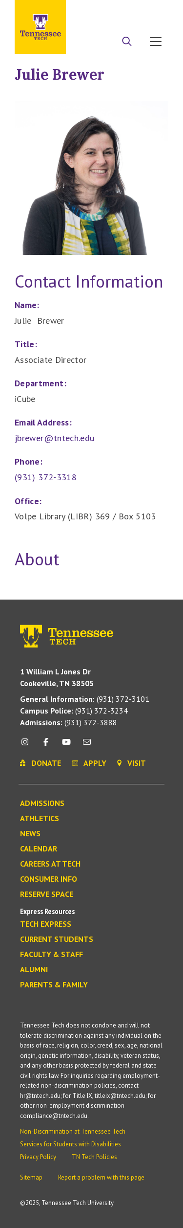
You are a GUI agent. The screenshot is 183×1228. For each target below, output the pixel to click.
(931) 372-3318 (46, 477)
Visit (157, 11)
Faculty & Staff (51, 954)
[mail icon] (87, 745)
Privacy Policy (38, 1157)
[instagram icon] (27, 745)
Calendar (38, 849)
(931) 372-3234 (74, 710)
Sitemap (31, 1177)
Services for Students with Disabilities (70, 1144)
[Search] (127, 42)
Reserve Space (46, 894)
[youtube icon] (66, 745)
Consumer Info (48, 879)
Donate (131, 11)
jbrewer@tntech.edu (54, 438)
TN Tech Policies (94, 1157)
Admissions (42, 803)
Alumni (34, 969)
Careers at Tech (50, 864)
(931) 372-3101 (84, 699)
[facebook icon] (45, 745)
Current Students (56, 939)
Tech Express (45, 924)
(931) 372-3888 (68, 722)
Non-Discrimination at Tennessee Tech (72, 1131)
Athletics (39, 818)
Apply (104, 11)
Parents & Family (54, 985)
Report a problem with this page (101, 1177)
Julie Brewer (59, 74)
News (30, 833)
